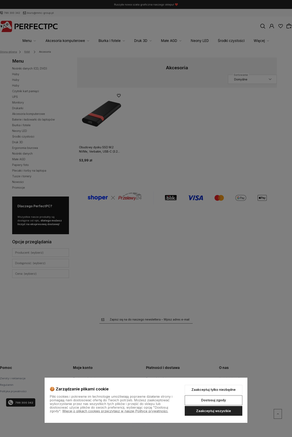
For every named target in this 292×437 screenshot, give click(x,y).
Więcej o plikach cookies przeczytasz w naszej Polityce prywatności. (115, 411)
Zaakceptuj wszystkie (213, 411)
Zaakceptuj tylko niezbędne (213, 390)
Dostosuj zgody (213, 400)
